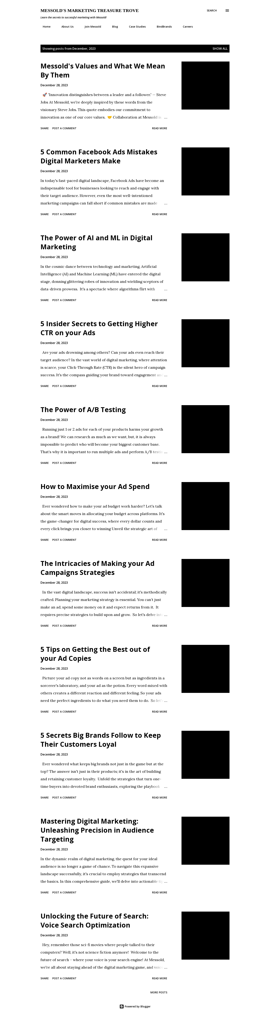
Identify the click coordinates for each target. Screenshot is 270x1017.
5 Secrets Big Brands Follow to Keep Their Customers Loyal (100, 740)
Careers (185, 26)
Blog (113, 26)
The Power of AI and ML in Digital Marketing (96, 242)
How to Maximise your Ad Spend (95, 486)
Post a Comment (64, 128)
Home (44, 26)
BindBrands (162, 26)
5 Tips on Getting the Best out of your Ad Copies (95, 654)
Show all (220, 49)
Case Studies (135, 26)
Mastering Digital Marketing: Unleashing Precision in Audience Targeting (97, 830)
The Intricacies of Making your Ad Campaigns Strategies (97, 568)
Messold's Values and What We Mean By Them (102, 70)
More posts (158, 992)
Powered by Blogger (135, 1006)
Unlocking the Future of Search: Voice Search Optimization (94, 920)
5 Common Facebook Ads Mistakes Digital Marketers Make (98, 156)
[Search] (212, 10)
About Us (65, 26)
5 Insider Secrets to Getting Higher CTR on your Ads (99, 328)
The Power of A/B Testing (83, 409)
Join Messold (90, 26)
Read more (159, 128)
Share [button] (44, 128)
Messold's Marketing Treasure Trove (89, 10)
